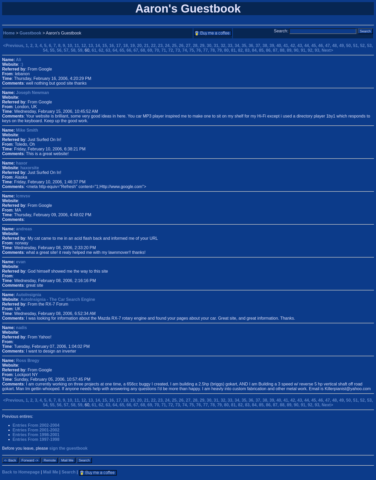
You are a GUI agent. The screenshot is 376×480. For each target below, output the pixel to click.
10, (70, 45)
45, (314, 45)
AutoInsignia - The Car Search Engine (57, 299)
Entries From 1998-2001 (36, 434)
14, (98, 45)
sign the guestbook (68, 448)
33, (231, 45)
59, (81, 50)
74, (185, 50)
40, (280, 45)
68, (144, 50)
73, (178, 50)
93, (318, 50)
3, (37, 45)
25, (175, 45)
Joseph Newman (32, 92)
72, (171, 50)
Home (9, 33)
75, (192, 50)
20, (140, 45)
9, (65, 45)
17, (119, 45)
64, (116, 50)
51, (356, 45)
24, (168, 45)
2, (32, 45)
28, (196, 45)
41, (286, 45)
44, (307, 45)
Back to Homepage (21, 472)
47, (328, 45)
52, (363, 45)
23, (161, 45)
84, (255, 50)
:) (21, 64)
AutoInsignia (28, 294)
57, (67, 50)
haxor (21, 163)
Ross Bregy (27, 360)
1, (28, 45)
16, (112, 45)
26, (182, 45)
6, (51, 45)
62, (102, 50)
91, (304, 50)
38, (265, 45)
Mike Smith (27, 130)
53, (370, 45)
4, (41, 45)
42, (293, 45)
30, (210, 45)
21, (147, 45)
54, (46, 50)
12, (84, 45)
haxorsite (29, 168)
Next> (327, 50)
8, (60, 45)
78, (213, 50)
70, (157, 50)
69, (151, 50)
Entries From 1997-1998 (36, 439)
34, (238, 45)
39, (273, 45)
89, (290, 50)
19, (133, 45)
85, (262, 50)
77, (206, 50)
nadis (21, 327)
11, (77, 45)
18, (126, 45)
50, (349, 45)
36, (252, 45)
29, (203, 45)
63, (109, 50)
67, (136, 50)
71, (164, 50)
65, (123, 50)
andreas (24, 229)
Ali (18, 59)
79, (220, 50)
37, (259, 45)
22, (154, 45)
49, (342, 45)
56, (60, 50)
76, (199, 50)
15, (105, 45)
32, (224, 45)
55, (53, 50)
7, (56, 45)
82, (241, 50)
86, (269, 50)
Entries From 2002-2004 (36, 425)
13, (91, 45)
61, (95, 50)
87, (276, 50)
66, (129, 50)
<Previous (13, 45)
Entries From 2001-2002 (36, 430)
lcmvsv (23, 196)
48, (335, 45)
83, (248, 50)
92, (311, 50)
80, (227, 50)
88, (283, 50)
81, (234, 50)
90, (297, 50)
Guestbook (31, 33)
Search (68, 472)
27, (189, 45)
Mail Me (50, 472)
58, (74, 50)
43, (300, 45)
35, (245, 45)
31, (217, 45)
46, (321, 45)
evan (20, 262)
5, (46, 45)
